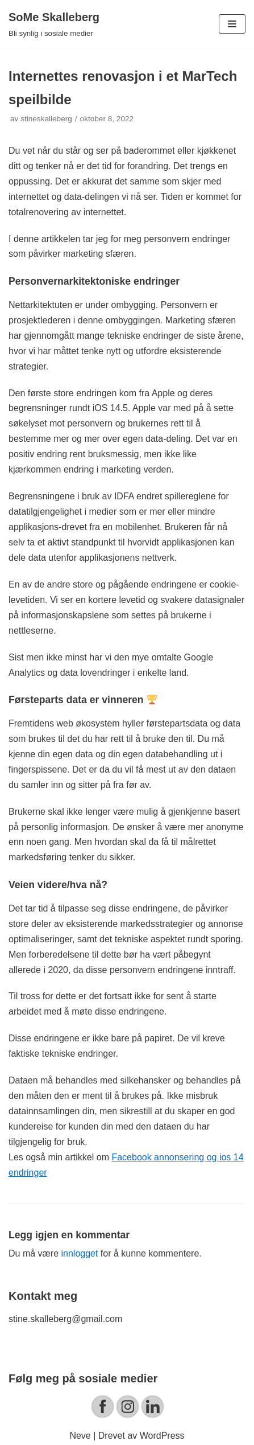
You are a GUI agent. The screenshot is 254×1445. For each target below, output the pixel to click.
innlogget (79, 1253)
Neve (79, 1435)
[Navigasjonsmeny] (232, 24)
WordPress (162, 1435)
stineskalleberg (46, 118)
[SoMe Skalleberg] (54, 24)
